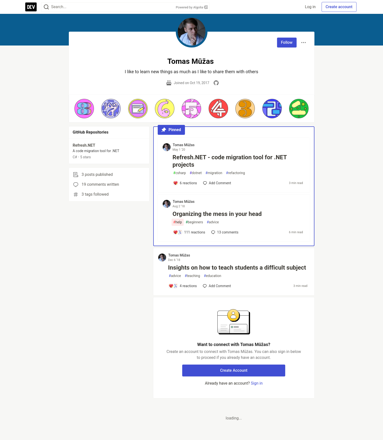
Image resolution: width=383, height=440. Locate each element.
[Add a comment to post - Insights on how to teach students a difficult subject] (183, 285)
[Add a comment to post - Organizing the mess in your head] (189, 232)
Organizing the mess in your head (217, 213)
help (177, 222)
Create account (339, 6)
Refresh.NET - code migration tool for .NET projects (230, 161)
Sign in (257, 383)
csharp (179, 173)
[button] (84, 108)
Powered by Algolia (191, 7)
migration (213, 173)
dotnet (196, 173)
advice (213, 222)
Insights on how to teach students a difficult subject (237, 267)
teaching (192, 275)
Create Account (234, 370)
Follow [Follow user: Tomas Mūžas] (287, 42)
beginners (194, 222)
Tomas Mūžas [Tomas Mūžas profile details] (184, 145)
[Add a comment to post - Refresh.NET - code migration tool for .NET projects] (185, 183)
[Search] (46, 7)
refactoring (235, 173)
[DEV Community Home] (31, 7)
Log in (310, 6)
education (212, 275)
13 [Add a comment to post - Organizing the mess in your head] (224, 232)
